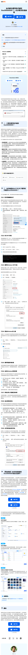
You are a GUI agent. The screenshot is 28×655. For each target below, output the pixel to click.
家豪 (15, 22)
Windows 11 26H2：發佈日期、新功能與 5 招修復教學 (14, 61)
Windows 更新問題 (6, 51)
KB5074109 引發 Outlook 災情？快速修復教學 (14, 71)
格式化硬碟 (22, 492)
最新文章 (4, 54)
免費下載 (8, 16)
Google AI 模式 (19, 177)
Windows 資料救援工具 (17, 489)
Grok (4, 180)
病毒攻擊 (5, 494)
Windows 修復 (19, 26)
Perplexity (12, 177)
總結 (4, 46)
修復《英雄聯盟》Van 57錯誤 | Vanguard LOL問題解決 (14, 68)
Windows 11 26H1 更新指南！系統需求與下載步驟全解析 (14, 65)
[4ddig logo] (3, 1)
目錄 (3, 35)
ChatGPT (5, 177)
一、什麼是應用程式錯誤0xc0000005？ (11, 37)
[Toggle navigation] (26, 1)
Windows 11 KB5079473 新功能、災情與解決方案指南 (14, 57)
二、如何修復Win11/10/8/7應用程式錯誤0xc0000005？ (14, 40)
